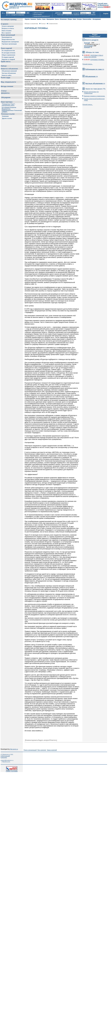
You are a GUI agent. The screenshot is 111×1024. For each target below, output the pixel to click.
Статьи (43, 23)
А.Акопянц (4, 757)
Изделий (87, 43)
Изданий (87, 47)
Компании (33, 19)
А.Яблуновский (5, 756)
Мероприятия (50, 19)
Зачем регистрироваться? (42, 16)
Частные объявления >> (95, 83)
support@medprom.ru (7, 760)
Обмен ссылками (12, 770)
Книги (74, 19)
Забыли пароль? (39, 12)
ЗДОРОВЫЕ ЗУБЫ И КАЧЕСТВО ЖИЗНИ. (93, 56)
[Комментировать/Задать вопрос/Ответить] (41, 740)
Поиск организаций (30, 750)
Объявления (63, 19)
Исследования (96, 19)
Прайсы (39, 19)
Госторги (79, 19)
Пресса (57, 19)
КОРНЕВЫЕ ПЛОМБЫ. (97, 59)
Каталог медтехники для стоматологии (91, 92)
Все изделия (42, 750)
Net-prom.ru (14, 749)
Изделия (27, 19)
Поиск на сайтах (87, 19)
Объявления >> (91, 76)
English (105, 13)
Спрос (44, 19)
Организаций (88, 45)
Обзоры (69, 19)
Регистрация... (38, 14)
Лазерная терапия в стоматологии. (94, 96)
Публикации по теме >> (94, 69)
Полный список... (87, 64)
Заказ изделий (52, 750)
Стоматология (52, 23)
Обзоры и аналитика (31, 23)
